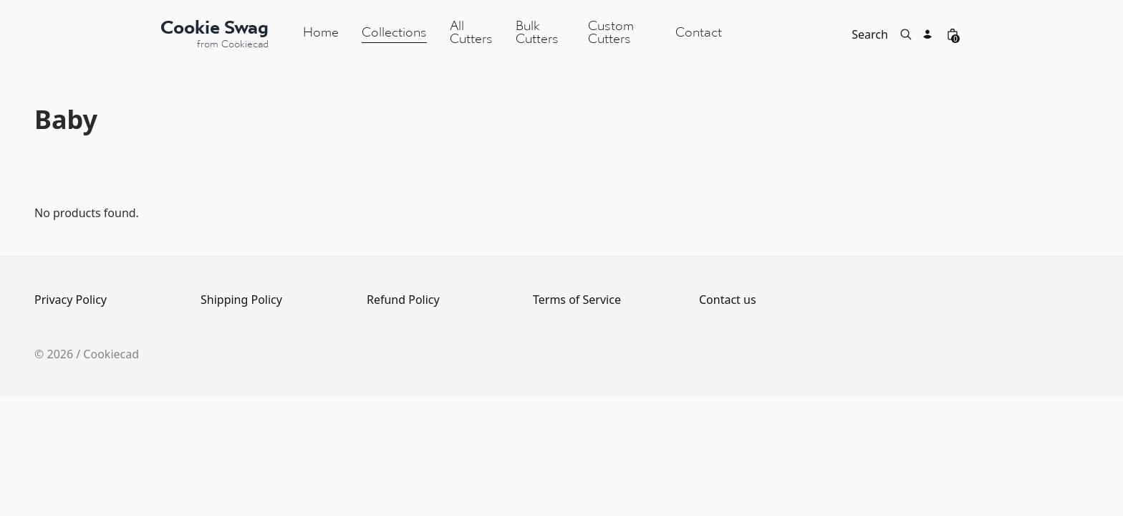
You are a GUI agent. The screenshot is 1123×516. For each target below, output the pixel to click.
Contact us (727, 299)
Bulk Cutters (537, 33)
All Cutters (471, 33)
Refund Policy (403, 299)
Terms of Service (577, 299)
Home (321, 33)
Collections (394, 33)
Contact (698, 33)
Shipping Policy (241, 299)
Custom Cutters (611, 33)
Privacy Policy (70, 299)
